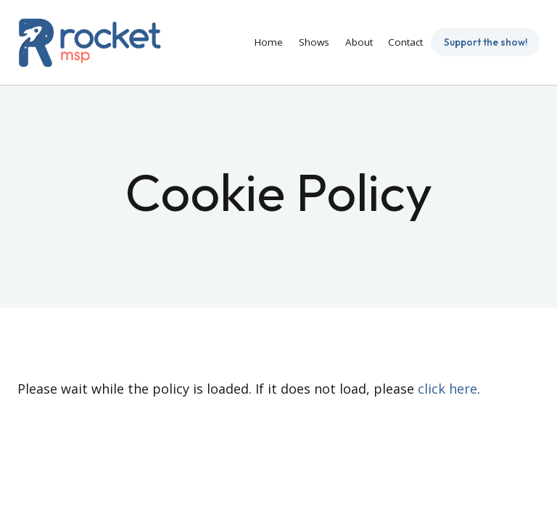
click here (447, 388)
